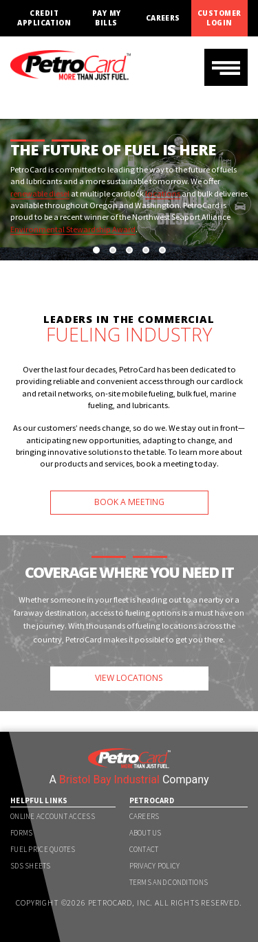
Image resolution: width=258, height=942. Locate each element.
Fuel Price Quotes (43, 849)
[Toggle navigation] (226, 67)
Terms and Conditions (168, 882)
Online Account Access (52, 816)
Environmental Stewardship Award (73, 229)
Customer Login (219, 18)
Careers (163, 18)
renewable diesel (39, 193)
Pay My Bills (106, 18)
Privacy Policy (154, 866)
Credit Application (44, 18)
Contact (144, 849)
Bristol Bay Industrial (109, 779)
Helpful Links (39, 800)
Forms (21, 833)
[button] (96, 250)
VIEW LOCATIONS (129, 678)
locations (162, 193)
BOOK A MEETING (129, 502)
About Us (145, 833)
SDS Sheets (30, 866)
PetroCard (152, 800)
